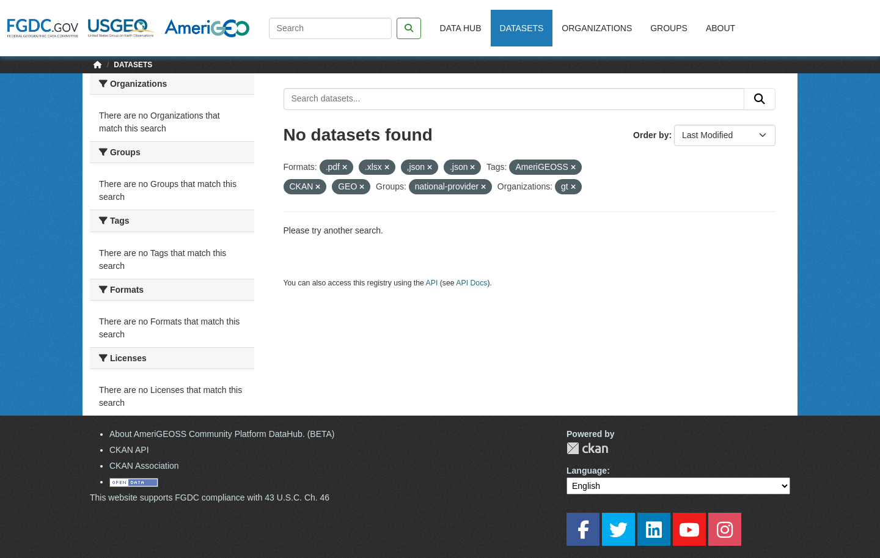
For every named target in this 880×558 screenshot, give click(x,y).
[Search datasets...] (514, 99)
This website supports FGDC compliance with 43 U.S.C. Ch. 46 (209, 497)
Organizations (597, 28)
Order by (651, 135)
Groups (669, 28)
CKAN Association (144, 466)
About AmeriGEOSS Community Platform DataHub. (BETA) (222, 434)
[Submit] (760, 99)
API (432, 283)
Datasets (522, 28)
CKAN (587, 448)
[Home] (98, 65)
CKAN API (129, 450)
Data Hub (461, 28)
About (720, 28)
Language (586, 470)
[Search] (330, 28)
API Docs (471, 283)
